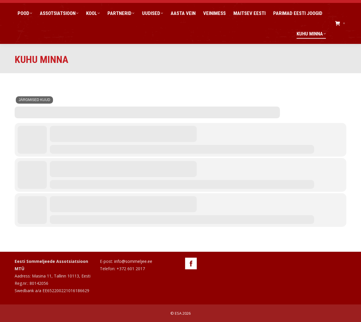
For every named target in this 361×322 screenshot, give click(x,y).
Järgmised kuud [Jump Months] (34, 100)
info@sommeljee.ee (133, 261)
